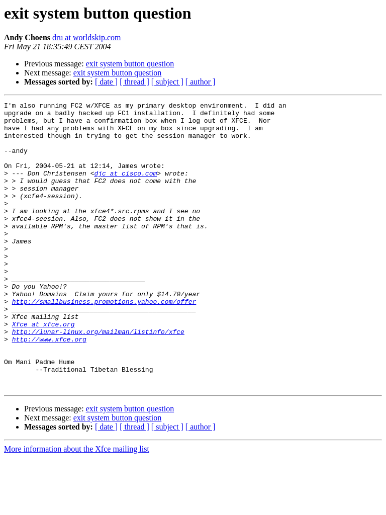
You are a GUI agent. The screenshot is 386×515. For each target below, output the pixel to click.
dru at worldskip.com (86, 37)
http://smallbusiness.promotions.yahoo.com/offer (104, 342)
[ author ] (200, 81)
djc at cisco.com (125, 188)
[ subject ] (167, 81)
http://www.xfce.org (49, 387)
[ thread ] (134, 81)
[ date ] (106, 81)
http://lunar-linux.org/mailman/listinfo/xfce (98, 378)
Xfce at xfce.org (43, 369)
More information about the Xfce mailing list (76, 506)
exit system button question (130, 63)
